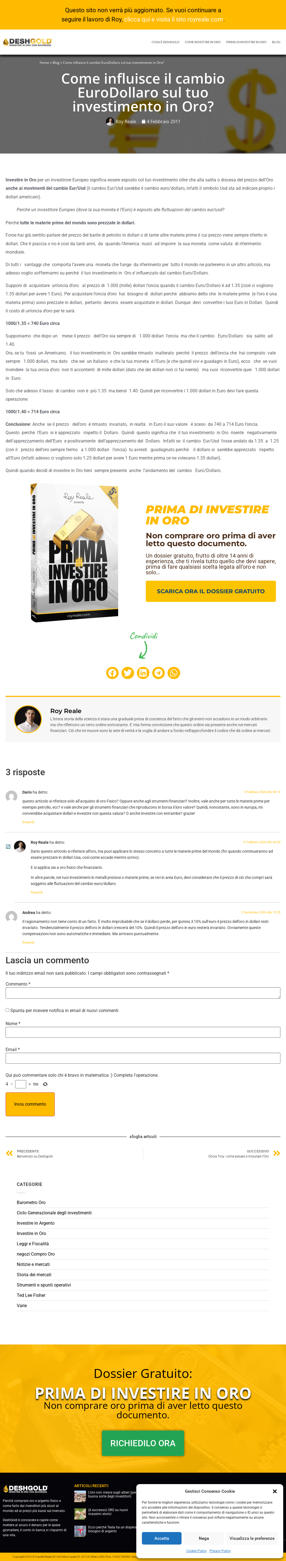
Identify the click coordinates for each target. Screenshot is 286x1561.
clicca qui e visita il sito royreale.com (173, 19)
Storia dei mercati (34, 1274)
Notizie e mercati (33, 1264)
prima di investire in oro (246, 42)
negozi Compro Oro (36, 1254)
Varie (22, 1305)
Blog (56, 62)
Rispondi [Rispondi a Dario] (28, 822)
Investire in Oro (31, 1233)
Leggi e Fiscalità (33, 1243)
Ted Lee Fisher (31, 1295)
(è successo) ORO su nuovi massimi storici (108, 1512)
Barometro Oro (31, 1202)
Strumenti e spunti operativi (44, 1285)
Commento (18, 984)
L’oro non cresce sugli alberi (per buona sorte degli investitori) (112, 1494)
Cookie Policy (196, 1551)
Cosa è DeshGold (165, 42)
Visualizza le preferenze (252, 1538)
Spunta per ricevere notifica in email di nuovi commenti (64, 1010)
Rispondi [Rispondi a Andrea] (28, 942)
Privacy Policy (220, 1551)
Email (13, 1049)
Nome (13, 1024)
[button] (275, 1491)
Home (44, 62)
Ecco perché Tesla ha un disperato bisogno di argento (114, 1529)
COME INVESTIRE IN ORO (203, 42)
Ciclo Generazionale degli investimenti (54, 1212)
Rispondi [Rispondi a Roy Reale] (37, 892)
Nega (204, 1538)
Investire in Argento (35, 1223)
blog (276, 42)
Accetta (161, 1538)
